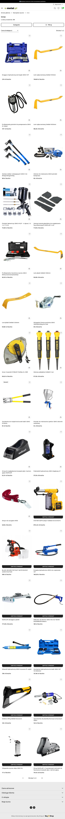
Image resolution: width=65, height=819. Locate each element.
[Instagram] (34, 807)
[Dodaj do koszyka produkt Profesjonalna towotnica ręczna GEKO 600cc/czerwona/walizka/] (29, 268)
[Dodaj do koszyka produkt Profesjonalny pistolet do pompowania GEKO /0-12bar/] (29, 120)
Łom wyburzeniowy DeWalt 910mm (45, 75)
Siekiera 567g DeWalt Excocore (12, 718)
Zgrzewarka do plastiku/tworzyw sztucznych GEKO (48, 719)
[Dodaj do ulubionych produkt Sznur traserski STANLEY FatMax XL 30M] (29, 332)
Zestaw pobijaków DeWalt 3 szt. (44, 372)
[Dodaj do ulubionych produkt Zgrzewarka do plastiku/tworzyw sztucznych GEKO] (61, 679)
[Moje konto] (58, 4)
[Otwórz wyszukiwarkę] (55, 8)
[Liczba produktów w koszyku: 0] (62, 8)
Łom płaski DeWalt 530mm (42, 273)
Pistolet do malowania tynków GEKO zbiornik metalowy (48, 422)
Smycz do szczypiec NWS (10, 520)
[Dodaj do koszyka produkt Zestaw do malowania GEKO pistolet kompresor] (60, 169)
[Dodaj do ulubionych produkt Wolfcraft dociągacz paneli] (29, 580)
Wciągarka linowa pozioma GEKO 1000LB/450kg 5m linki (44, 323)
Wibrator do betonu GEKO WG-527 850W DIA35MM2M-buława (47, 620)
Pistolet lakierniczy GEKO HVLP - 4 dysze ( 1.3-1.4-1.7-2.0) (16, 224)
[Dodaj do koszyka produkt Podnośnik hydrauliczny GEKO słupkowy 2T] (60, 466)
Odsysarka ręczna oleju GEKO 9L (12, 768)
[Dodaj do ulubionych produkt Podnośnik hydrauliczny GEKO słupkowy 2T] (61, 432)
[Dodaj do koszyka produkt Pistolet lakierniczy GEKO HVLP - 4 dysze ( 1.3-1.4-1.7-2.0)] (29, 219)
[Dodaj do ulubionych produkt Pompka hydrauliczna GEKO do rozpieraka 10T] (61, 531)
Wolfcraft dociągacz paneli (10, 619)
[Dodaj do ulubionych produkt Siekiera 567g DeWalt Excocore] (29, 679)
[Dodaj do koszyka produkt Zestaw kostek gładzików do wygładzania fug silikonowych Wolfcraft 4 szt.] (60, 219)
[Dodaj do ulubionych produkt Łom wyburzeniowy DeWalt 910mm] (61, 35)
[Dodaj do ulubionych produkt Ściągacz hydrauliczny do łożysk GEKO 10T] (29, 35)
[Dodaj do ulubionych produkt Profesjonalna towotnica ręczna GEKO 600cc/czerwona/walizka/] (29, 234)
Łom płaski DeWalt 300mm (10, 322)
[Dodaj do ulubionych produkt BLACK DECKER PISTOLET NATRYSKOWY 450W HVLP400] (29, 531)
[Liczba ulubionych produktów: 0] (58, 8)
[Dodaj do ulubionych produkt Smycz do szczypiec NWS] (29, 481)
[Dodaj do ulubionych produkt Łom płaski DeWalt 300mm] (29, 283)
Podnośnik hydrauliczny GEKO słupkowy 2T (47, 471)
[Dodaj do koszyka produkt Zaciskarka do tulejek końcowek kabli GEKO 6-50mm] (29, 417)
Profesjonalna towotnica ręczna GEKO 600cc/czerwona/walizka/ (14, 273)
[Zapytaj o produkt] (48, 517)
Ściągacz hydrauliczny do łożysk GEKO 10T (15, 75)
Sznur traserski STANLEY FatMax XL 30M (15, 372)
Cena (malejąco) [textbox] (6, 30)
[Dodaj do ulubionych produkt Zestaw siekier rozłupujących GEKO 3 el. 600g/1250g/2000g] (29, 134)
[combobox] (10, 30)
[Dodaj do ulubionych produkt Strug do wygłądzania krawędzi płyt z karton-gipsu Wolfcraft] (29, 432)
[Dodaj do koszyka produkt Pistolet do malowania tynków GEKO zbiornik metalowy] (60, 417)
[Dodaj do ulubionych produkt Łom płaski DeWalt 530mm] (61, 234)
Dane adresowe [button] (32, 788)
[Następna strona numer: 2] (42, 778)
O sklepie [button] (32, 797)
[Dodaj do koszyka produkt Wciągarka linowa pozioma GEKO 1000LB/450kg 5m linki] (60, 318)
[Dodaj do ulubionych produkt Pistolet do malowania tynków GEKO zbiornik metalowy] (61, 382)
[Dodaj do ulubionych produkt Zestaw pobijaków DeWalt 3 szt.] (61, 332)
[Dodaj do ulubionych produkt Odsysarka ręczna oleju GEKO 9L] (29, 729)
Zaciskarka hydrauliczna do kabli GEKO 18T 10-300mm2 (47, 670)
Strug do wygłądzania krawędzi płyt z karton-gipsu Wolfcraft (16, 472)
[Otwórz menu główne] (2, 8)
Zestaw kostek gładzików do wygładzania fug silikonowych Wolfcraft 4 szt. (47, 224)
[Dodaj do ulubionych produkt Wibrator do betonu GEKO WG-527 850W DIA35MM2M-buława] (61, 580)
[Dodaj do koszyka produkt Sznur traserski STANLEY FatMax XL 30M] (29, 367)
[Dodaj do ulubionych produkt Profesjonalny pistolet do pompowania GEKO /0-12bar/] (29, 85)
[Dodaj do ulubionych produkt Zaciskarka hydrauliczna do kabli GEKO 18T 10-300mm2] (61, 630)
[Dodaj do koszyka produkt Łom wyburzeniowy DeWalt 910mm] (60, 70)
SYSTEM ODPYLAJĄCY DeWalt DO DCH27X (47, 520)
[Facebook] (31, 807)
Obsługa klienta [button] (32, 793)
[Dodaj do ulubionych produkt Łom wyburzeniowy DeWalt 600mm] (61, 85)
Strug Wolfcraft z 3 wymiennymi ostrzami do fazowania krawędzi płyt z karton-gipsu (48, 769)
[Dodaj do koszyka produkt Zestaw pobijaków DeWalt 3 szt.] (60, 367)
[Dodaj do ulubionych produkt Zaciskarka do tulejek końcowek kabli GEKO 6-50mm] (29, 382)
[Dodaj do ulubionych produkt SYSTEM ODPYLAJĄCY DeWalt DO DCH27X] (61, 481)
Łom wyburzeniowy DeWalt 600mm (45, 124)
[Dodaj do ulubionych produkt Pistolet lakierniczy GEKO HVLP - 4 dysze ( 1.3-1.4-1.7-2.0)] (29, 184)
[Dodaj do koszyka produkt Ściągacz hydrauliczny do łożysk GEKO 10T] (29, 70)
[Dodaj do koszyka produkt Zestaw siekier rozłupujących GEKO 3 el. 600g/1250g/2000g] (29, 169)
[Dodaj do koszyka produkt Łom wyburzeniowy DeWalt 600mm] (60, 120)
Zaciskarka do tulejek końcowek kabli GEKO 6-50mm (16, 422)
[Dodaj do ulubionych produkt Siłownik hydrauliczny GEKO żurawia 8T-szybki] (29, 630)
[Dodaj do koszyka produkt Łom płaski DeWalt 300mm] (29, 318)
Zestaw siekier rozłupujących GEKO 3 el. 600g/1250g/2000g (14, 174)
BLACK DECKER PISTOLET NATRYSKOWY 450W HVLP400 (15, 571)
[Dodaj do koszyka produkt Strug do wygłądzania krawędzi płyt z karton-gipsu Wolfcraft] (29, 466)
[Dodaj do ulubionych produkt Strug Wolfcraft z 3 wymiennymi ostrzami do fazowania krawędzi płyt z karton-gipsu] (61, 729)
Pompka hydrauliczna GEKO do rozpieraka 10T (47, 571)
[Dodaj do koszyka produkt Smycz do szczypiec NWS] (29, 516)
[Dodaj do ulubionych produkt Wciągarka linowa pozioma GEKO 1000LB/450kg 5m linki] (61, 283)
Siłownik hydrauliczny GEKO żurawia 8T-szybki (16, 669)
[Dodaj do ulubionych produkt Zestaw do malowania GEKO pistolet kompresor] (61, 134)
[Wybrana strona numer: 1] (32, 778)
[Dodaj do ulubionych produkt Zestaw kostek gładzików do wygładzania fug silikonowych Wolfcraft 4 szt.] (61, 184)
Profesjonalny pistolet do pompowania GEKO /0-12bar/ (16, 125)
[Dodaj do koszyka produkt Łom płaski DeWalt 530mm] (60, 268)
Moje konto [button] (32, 802)
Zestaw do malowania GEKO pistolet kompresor (45, 174)
